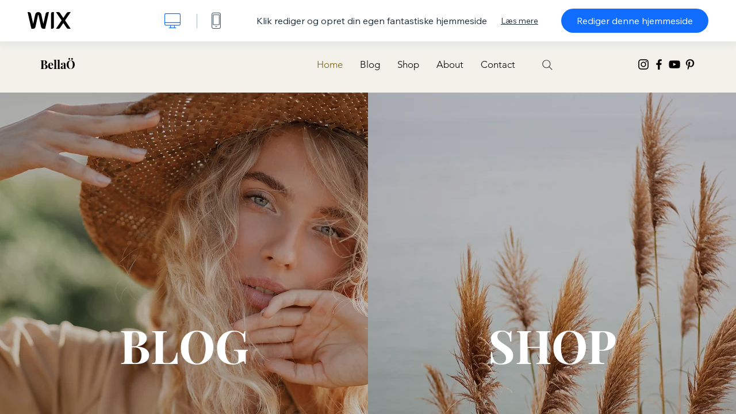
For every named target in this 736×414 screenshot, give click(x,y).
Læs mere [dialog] (519, 21)
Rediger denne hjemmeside (635, 20)
